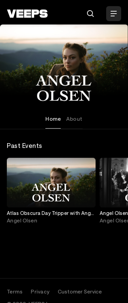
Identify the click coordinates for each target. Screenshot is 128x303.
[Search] (90, 13)
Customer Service (80, 291)
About (74, 119)
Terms (15, 291)
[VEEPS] (27, 14)
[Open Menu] (113, 13)
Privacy (40, 291)
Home (53, 119)
